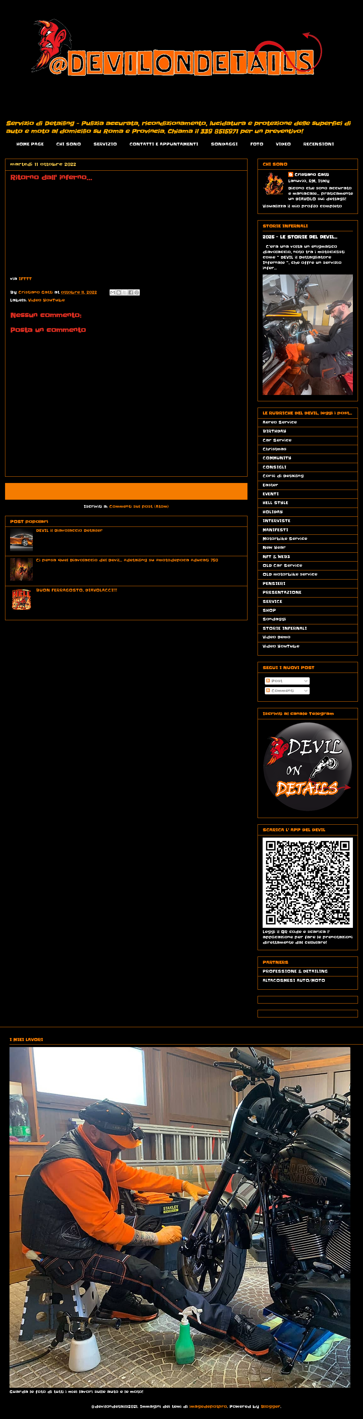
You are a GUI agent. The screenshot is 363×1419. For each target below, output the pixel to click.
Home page (126, 491)
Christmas (274, 449)
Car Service (277, 440)
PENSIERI (274, 583)
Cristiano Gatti (312, 174)
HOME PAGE (30, 144)
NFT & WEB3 (276, 556)
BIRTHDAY (274, 431)
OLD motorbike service (290, 574)
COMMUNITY (277, 458)
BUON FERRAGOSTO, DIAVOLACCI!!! (76, 590)
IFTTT (25, 278)
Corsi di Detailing (283, 476)
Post (274, 681)
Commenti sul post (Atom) (139, 506)
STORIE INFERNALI (285, 628)
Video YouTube (46, 300)
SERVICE (272, 601)
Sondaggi (274, 619)
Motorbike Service (285, 538)
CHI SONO (68, 144)
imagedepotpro (208, 1406)
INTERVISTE (276, 520)
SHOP (269, 610)
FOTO (256, 144)
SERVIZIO (105, 144)
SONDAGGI (224, 144)
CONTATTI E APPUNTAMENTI (163, 144)
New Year (274, 547)
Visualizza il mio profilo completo (302, 206)
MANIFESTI (275, 530)
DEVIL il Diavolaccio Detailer (69, 530)
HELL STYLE (275, 502)
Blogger (270, 1406)
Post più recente (34, 491)
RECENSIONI (318, 144)
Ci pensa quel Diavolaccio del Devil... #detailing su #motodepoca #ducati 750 (127, 560)
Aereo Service (280, 422)
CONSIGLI (274, 467)
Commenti (280, 690)
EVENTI (271, 494)
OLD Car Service (282, 565)
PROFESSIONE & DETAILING (295, 971)
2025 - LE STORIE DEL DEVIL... (300, 237)
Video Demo (276, 637)
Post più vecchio (218, 491)
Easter (270, 485)
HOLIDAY (273, 512)
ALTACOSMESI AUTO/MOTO (294, 980)
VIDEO (283, 144)
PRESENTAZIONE (282, 592)
